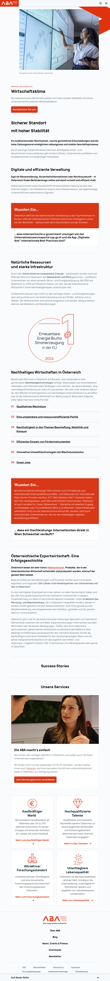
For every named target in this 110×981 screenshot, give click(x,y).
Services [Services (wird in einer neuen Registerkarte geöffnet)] (31, 768)
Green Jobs (23, 462)
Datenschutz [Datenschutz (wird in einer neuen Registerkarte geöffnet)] (58, 967)
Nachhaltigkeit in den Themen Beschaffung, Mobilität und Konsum (52, 429)
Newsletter (55, 956)
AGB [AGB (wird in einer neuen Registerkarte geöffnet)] (24, 967)
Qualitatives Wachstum (31, 406)
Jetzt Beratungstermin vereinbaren (35, 779)
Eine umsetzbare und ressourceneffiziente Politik (47, 417)
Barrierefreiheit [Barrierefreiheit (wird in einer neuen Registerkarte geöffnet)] (39, 967)
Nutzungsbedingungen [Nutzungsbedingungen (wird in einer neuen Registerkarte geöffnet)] (31, 971)
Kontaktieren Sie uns (24, 109)
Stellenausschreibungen (58, 971)
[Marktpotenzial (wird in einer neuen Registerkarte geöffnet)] (55, 567)
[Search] (100, 3)
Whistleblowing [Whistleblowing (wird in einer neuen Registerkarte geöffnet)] (81, 971)
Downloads (55, 949)
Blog (55, 936)
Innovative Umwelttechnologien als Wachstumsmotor (50, 452)
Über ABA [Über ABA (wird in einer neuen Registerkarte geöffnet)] (55, 930)
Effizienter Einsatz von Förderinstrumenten (43, 441)
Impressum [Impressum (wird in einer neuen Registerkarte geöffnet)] (75, 967)
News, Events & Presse (55, 943)
